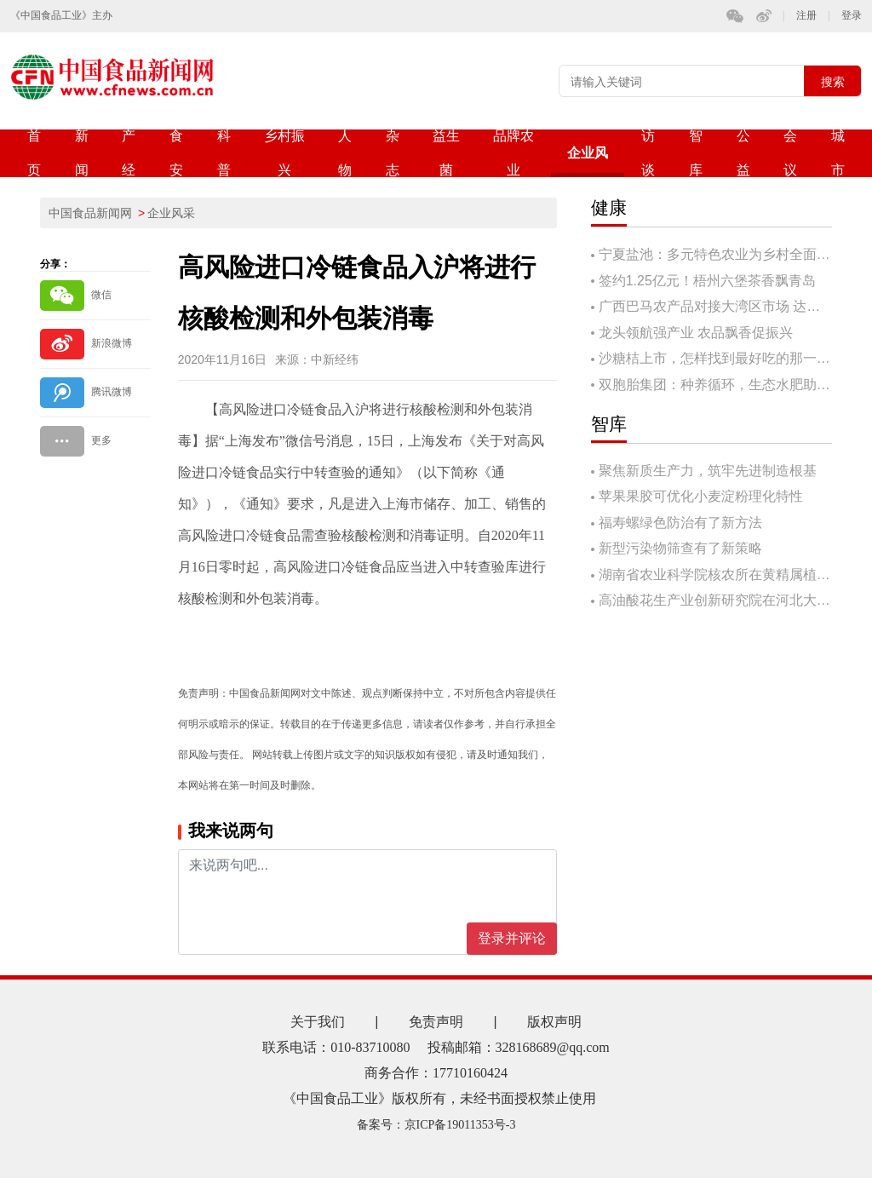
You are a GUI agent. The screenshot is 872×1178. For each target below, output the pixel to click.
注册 (806, 15)
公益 (743, 153)
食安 (176, 153)
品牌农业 (513, 153)
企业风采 (587, 161)
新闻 (82, 153)
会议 (790, 153)
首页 (34, 153)
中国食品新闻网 (90, 213)
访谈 (648, 153)
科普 (224, 153)
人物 (345, 153)
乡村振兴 (284, 153)
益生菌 (446, 153)
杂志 (392, 153)
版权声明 (554, 1021)
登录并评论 (512, 938)
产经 (128, 153)
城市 (838, 153)
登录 (851, 15)
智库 (696, 153)
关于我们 (317, 1021)
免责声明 (436, 1021)
